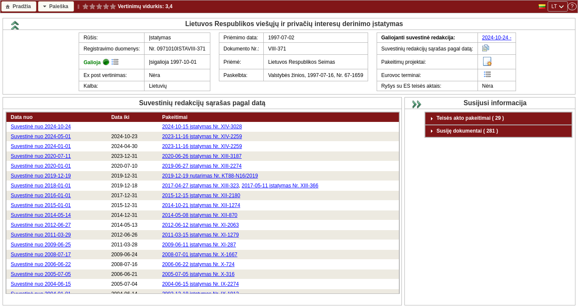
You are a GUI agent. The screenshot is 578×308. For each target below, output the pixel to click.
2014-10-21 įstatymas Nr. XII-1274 (201, 205)
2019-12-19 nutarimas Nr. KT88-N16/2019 (210, 176)
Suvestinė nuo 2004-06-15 (41, 284)
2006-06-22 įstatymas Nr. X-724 (198, 264)
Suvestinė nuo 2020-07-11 (41, 156)
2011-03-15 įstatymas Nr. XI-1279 (200, 235)
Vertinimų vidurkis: (140, 6)
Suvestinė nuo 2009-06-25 (41, 245)
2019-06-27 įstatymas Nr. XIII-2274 (202, 166)
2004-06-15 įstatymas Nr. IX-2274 (200, 284)
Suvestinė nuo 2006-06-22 (41, 264)
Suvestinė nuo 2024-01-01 (41, 146)
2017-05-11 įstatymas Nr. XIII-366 (280, 186)
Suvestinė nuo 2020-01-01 (41, 166)
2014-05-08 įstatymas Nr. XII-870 (199, 215)
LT (554, 6)
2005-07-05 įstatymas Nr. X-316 (198, 274)
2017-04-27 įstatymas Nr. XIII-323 (200, 186)
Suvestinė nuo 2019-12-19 (41, 176)
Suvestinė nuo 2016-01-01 (41, 195)
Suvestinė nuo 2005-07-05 (41, 274)
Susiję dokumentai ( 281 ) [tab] (463, 130)
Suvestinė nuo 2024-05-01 (41, 136)
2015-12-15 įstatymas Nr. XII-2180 (201, 195)
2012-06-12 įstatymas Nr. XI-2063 (200, 225)
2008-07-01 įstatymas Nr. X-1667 (199, 255)
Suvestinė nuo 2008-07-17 (41, 255)
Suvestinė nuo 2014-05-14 (41, 215)
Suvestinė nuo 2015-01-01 (41, 205)
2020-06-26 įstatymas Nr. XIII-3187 (202, 156)
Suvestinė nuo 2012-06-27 (41, 225)
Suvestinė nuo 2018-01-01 (41, 186)
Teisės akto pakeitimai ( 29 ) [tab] (466, 118)
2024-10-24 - (497, 38)
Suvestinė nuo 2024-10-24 (41, 127)
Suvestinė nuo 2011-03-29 (41, 235)
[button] (18, 6)
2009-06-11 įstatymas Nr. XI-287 (199, 245)
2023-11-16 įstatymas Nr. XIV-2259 (202, 136)
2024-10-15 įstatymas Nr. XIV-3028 (202, 127)
